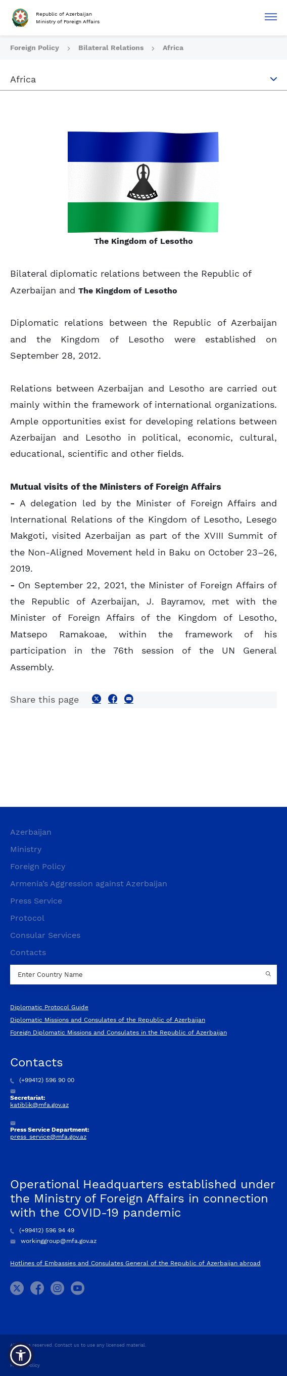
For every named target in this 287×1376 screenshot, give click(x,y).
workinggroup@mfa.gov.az (53, 1240)
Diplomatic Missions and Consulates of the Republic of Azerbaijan (107, 1019)
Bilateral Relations (112, 48)
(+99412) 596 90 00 (42, 1080)
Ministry (25, 849)
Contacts (28, 952)
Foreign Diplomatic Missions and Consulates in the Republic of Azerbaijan (118, 1032)
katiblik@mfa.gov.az (39, 1104)
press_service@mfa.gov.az (48, 1136)
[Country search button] (269, 975)
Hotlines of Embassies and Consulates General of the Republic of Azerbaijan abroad (135, 1263)
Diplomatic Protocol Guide (49, 1007)
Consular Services (45, 935)
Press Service (36, 901)
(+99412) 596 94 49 (42, 1230)
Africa (173, 48)
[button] (20, 1355)
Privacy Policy (25, 1365)
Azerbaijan (31, 832)
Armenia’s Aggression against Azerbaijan (88, 883)
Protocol (27, 918)
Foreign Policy (35, 48)
